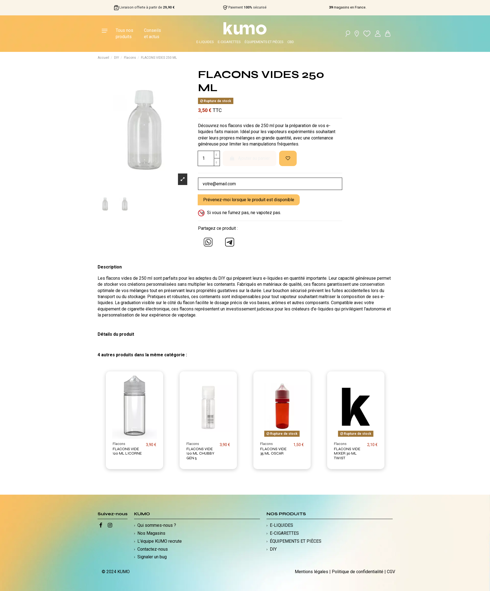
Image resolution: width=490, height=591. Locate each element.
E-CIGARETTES (229, 42)
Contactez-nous (152, 549)
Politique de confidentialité (357, 571)
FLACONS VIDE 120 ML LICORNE (127, 451)
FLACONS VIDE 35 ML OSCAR (273, 451)
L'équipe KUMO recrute (159, 541)
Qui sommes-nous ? (156, 525)
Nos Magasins (151, 533)
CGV (391, 571)
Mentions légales (311, 571)
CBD (290, 42)
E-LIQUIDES (205, 42)
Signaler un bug (152, 556)
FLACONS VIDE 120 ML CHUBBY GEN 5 (200, 454)
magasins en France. (347, 7)
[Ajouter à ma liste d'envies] (288, 158)
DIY (273, 549)
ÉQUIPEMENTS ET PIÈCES (264, 42)
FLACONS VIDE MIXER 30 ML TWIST (347, 454)
